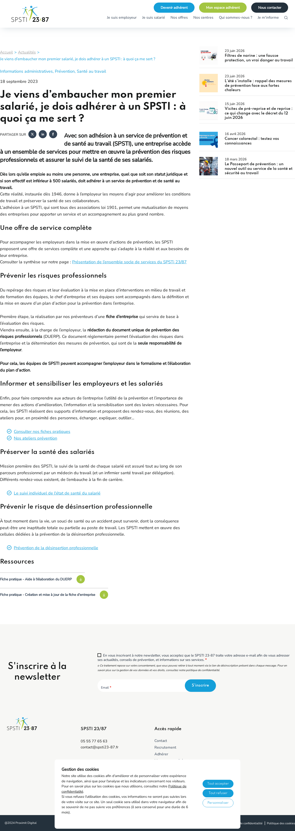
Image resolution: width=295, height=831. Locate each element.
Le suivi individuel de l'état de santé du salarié (57, 493)
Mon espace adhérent (223, 7)
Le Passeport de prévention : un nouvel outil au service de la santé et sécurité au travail (258, 168)
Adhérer (161, 754)
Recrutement (165, 747)
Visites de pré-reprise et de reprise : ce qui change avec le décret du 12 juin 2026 (259, 113)
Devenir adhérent (174, 7)
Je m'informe (268, 17)
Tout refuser (218, 793)
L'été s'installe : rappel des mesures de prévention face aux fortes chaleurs (258, 85)
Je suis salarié (153, 17)
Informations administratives (26, 71)
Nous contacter (269, 7)
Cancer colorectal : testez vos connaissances (252, 141)
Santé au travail (91, 71)
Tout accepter (218, 783)
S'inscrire (200, 685)
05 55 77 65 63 (94, 741)
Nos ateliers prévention (35, 438)
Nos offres (179, 17)
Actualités (27, 52)
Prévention (65, 71)
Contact (160, 740)
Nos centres (203, 17)
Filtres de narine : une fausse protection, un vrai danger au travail (259, 58)
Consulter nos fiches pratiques (42, 431)
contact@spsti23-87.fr (99, 747)
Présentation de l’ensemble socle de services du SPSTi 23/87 (129, 262)
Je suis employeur (122, 17)
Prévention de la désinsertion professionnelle (56, 548)
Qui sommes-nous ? (235, 17)
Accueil (6, 52)
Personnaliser (218, 802)
